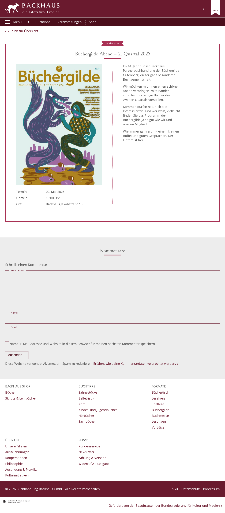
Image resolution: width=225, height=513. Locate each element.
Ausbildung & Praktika (21, 469)
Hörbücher (86, 416)
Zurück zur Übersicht (23, 31)
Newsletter (86, 452)
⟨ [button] (28, 22)
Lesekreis (158, 398)
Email (14, 327)
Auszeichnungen (17, 452)
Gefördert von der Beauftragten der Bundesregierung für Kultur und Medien (164, 505)
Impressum (211, 489)
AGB (175, 489)
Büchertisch (160, 392)
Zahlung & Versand (92, 458)
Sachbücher (87, 421)
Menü (13, 22)
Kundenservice (89, 446)
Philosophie (14, 464)
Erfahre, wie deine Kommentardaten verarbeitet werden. (134, 363)
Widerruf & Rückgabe (94, 464)
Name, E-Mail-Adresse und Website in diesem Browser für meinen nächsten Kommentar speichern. (83, 344)
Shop (89, 22)
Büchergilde (160, 410)
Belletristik (86, 398)
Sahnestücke (87, 392)
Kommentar (17, 270)
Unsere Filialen (16, 446)
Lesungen (159, 421)
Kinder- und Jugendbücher (97, 410)
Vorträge (158, 427)
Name (14, 312)
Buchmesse (160, 416)
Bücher (10, 392)
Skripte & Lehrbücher (20, 398)
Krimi (82, 404)
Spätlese (158, 404)
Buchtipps (39, 22)
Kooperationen (16, 458)
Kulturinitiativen (17, 475)
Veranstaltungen (66, 22)
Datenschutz (190, 489)
